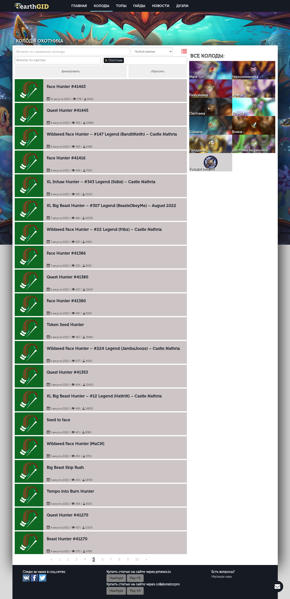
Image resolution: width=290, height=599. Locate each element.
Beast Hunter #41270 (67, 538)
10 (137, 560)
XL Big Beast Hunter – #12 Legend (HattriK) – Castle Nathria (104, 396)
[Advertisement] (232, 206)
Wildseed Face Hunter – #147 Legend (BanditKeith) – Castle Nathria (112, 134)
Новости (160, 6)
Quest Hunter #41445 (67, 110)
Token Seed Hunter (65, 324)
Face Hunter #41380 (66, 300)
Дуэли (182, 6)
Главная (79, 6)
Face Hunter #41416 (66, 158)
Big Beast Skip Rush (65, 467)
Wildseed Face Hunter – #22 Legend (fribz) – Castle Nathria (104, 229)
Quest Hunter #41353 (67, 372)
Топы (121, 6)
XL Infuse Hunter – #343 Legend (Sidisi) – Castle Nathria (101, 181)
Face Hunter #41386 (66, 253)
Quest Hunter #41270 (67, 515)
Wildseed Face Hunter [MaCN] (75, 443)
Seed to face (58, 419)
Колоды (101, 6)
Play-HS (135, 578)
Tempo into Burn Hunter (70, 491)
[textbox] (58, 60)
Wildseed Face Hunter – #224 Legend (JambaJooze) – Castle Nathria (113, 348)
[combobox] (58, 60)
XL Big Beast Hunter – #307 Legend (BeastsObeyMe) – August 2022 (111, 205)
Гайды (139, 6)
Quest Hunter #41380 (67, 277)
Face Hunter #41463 (66, 86)
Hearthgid (116, 578)
